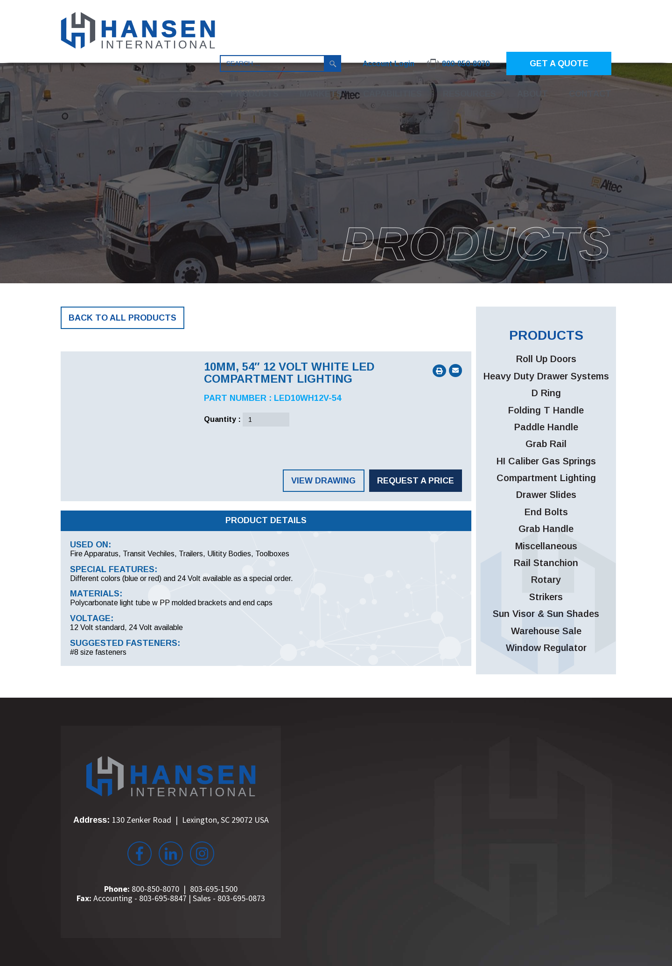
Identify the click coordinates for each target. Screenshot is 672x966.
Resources (469, 93)
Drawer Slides (546, 495)
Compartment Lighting (546, 478)
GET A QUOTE (559, 63)
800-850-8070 (155, 888)
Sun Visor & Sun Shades (546, 614)
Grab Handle (546, 529)
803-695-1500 (214, 888)
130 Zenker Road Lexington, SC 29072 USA (190, 819)
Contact (590, 93)
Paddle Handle (546, 427)
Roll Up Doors (546, 359)
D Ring (546, 393)
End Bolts (546, 512)
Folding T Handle (546, 410)
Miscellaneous (546, 546)
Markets (321, 93)
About (532, 93)
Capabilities (392, 93)
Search (332, 63)
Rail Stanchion (546, 563)
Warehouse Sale (546, 631)
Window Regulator (546, 648)
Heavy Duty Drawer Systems (546, 376)
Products (255, 93)
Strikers (546, 597)
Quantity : (222, 419)
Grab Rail (546, 444)
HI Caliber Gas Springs (546, 461)
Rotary (546, 579)
